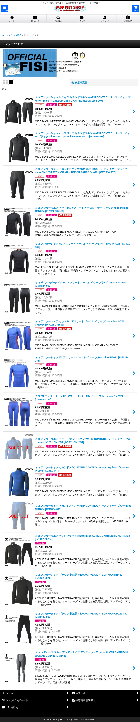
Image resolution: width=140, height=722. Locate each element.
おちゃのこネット (64, 719)
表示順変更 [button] (79, 82)
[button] (4, 8)
